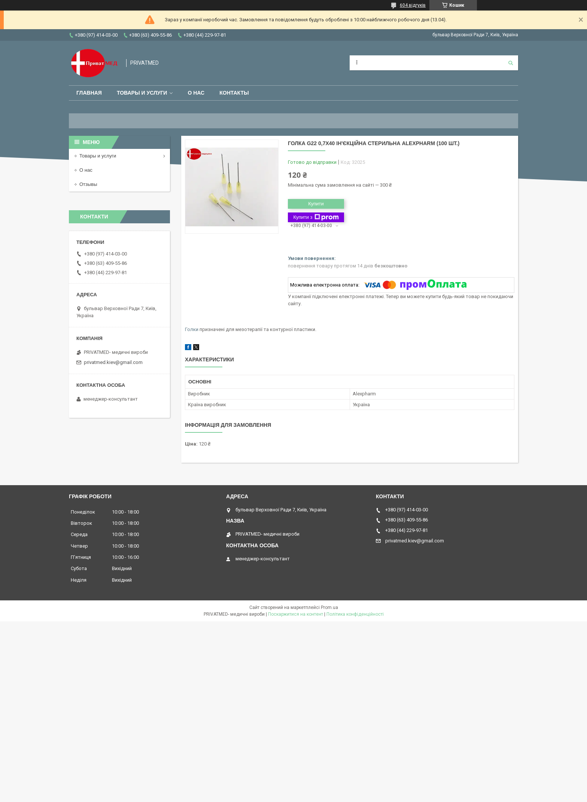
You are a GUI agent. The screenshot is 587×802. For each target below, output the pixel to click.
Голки (191, 329)
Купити (316, 203)
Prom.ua (329, 607)
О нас (196, 93)
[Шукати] (510, 62)
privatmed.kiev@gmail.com (113, 362)
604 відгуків (413, 5)
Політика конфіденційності (355, 614)
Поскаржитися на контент (295, 614)
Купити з (315, 217)
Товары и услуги (142, 93)
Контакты (234, 93)
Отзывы (88, 184)
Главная (89, 93)
